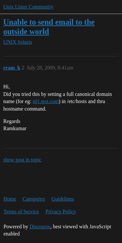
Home (10, 199)
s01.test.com (46, 101)
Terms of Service (21, 211)
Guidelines (62, 199)
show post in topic (22, 159)
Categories (34, 199)
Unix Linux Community (28, 6)
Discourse (40, 226)
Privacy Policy (61, 211)
